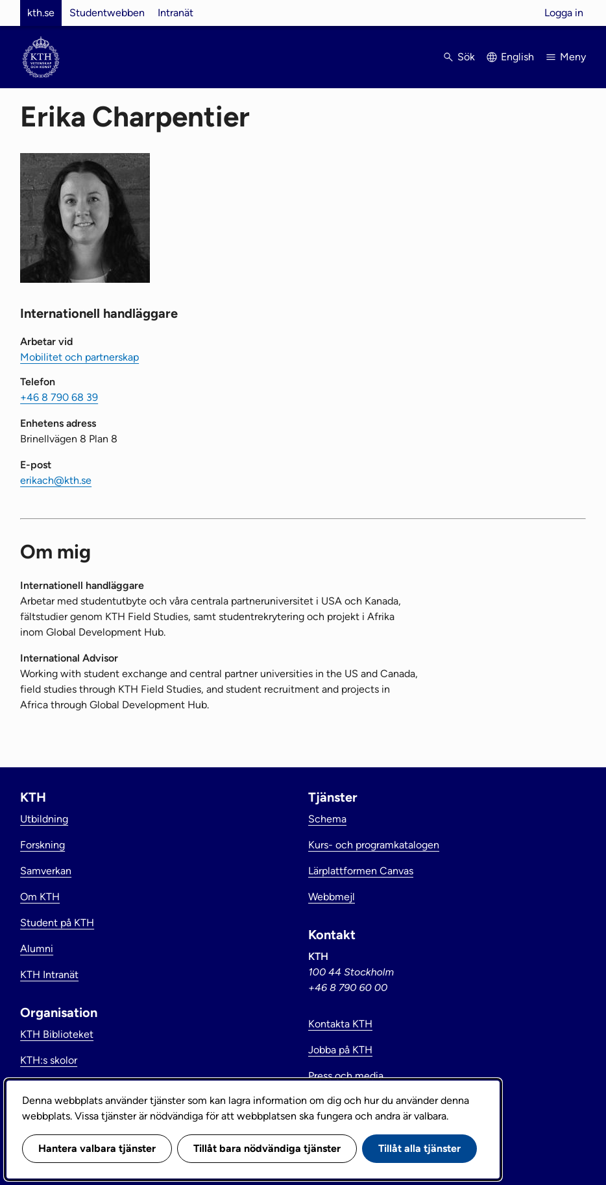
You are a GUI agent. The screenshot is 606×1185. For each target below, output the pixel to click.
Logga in (563, 12)
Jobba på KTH (340, 1050)
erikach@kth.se (55, 480)
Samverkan (45, 871)
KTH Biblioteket (56, 1034)
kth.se (41, 12)
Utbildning (44, 819)
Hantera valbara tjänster (97, 1148)
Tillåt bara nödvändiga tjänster (267, 1148)
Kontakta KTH (340, 1024)
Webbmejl (331, 897)
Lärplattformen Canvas (360, 871)
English (517, 57)
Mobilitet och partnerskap (79, 357)
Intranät (175, 12)
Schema (327, 819)
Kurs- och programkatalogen (373, 845)
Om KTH (40, 897)
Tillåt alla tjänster (419, 1148)
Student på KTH (57, 922)
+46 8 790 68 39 (59, 397)
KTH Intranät (49, 974)
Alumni (36, 948)
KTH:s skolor (48, 1060)
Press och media (345, 1076)
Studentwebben (107, 12)
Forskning (42, 845)
